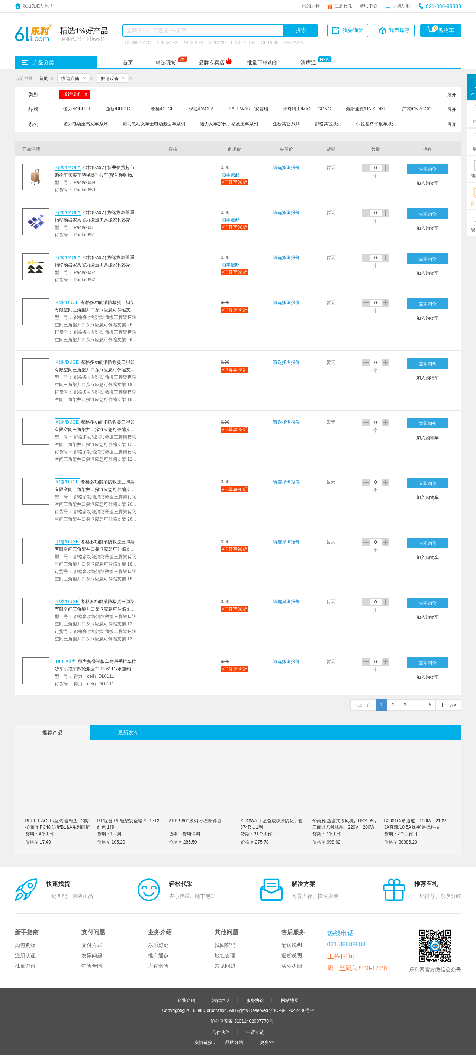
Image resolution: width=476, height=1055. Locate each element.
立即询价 (428, 168)
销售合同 (91, 965)
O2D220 (217, 42)
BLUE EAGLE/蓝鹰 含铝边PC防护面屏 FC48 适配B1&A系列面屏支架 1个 (57, 826)
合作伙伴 (221, 1032)
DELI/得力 (66, 661)
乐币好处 (158, 945)
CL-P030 (269, 42)
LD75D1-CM (243, 42)
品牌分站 (234, 1042)
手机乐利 (402, 5)
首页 (128, 62)
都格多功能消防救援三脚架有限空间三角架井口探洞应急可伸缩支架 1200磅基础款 (95, 608)
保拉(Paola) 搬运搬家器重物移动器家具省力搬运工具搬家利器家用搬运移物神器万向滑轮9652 (95, 264)
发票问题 (91, 955)
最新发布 (128, 732)
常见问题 (225, 965)
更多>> (267, 1042)
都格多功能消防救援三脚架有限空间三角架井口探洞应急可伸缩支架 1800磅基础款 (95, 549)
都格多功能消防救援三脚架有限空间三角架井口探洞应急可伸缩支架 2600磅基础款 (95, 489)
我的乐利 (311, 5)
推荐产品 (52, 732)
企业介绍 (186, 1000)
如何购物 (25, 945)
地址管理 (225, 955)
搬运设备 (110, 78)
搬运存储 (70, 78)
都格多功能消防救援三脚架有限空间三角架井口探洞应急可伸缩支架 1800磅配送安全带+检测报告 (95, 369)
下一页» (448, 705)
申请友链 (255, 1032)
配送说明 (291, 945)
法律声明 (221, 1000)
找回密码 (225, 945)
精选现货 (165, 62)
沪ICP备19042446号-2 (291, 1010)
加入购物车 (427, 183)
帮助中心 (368, 5)
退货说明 (291, 955)
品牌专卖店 (212, 62)
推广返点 (158, 955)
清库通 (308, 62)
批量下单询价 (262, 62)
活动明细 (291, 965)
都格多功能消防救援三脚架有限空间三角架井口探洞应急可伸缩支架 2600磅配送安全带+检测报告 (95, 309)
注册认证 (25, 955)
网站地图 (290, 1000)
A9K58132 (166, 42)
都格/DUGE (67, 302)
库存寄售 (158, 965)
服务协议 (255, 1000)
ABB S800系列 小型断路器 (195, 820)
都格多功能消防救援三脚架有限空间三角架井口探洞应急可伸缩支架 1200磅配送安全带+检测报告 (95, 429)
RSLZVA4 (293, 42)
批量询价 (25, 965)
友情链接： (205, 1042)
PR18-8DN (193, 42)
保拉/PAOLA (68, 167)
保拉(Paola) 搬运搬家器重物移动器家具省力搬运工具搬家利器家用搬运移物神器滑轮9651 (95, 219)
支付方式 (91, 945)
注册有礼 (343, 5)
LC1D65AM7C (136, 42)
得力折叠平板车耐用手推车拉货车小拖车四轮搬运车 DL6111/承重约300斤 (95, 668)
